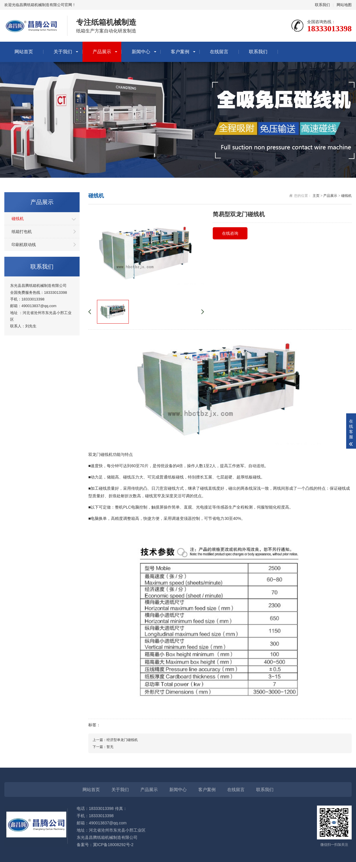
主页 (316, 196)
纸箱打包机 (22, 231)
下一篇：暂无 (103, 747)
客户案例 (180, 51)
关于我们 (63, 51)
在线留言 (219, 51)
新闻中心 (141, 51)
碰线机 (18, 218)
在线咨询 (230, 233)
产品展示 (102, 51)
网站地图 (344, 5)
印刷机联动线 (24, 244)
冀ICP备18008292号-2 (113, 844)
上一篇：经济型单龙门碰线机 (115, 740)
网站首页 (23, 51)
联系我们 (322, 5)
